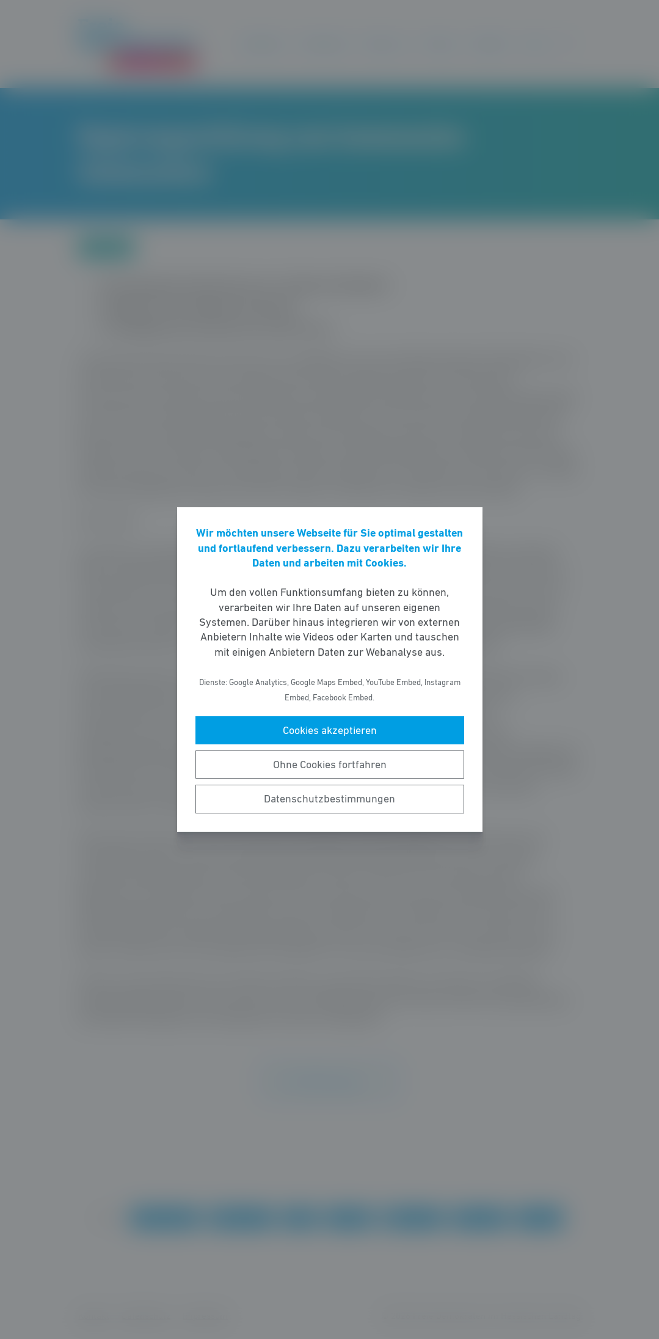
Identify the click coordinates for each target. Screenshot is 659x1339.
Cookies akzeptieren (330, 730)
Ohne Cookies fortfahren (330, 764)
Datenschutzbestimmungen (329, 798)
